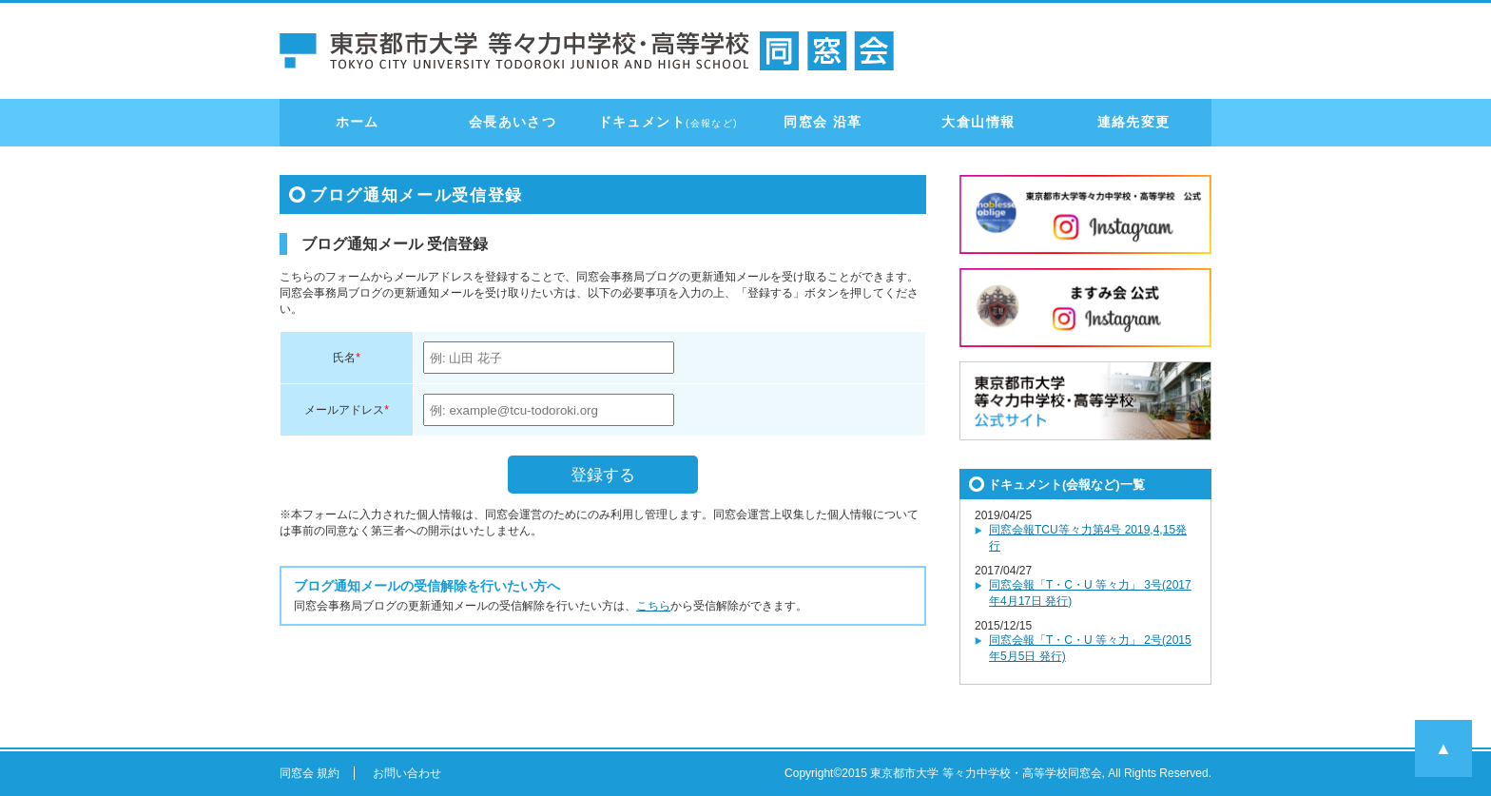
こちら (653, 605)
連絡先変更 (1134, 121)
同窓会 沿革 (823, 121)
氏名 (344, 357)
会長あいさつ (512, 121)
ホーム (357, 121)
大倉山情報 (978, 121)
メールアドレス (344, 410)
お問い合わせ (407, 773)
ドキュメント (668, 121)
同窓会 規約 (309, 773)
